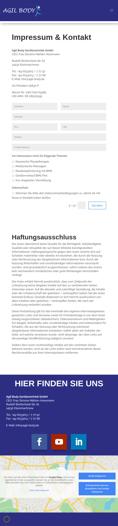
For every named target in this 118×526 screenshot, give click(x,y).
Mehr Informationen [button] (39, 490)
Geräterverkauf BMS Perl (29, 175)
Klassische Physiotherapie (30, 161)
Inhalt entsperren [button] (97, 476)
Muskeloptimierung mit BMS (32, 171)
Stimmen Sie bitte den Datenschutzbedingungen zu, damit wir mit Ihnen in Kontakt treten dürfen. (56, 196)
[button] (7, 519)
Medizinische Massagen (29, 166)
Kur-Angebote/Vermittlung (31, 180)
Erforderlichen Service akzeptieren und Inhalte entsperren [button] (97, 488)
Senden (97, 205)
